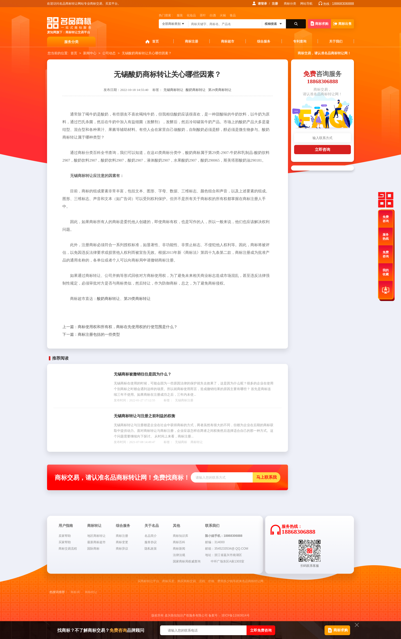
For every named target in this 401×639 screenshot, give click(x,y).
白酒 (213, 15)
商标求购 (319, 23)
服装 (180, 15)
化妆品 (191, 15)
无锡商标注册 (184, 400)
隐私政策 (150, 548)
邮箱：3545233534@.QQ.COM (226, 548)
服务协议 (150, 542)
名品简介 (150, 536)
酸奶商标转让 (196, 90)
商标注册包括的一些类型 (91, 334)
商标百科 (179, 542)
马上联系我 (266, 477)
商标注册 (191, 41)
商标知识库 (180, 536)
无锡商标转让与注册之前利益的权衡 (144, 416)
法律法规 (179, 555)
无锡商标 (181, 442)
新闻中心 (89, 53)
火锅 (223, 15)
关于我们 (335, 41)
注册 (275, 3)
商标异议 (122, 548)
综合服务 (263, 41)
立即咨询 (322, 149)
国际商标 (93, 548)
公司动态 (109, 53)
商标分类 (290, 3)
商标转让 (197, 442)
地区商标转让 (96, 536)
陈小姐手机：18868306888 (223, 536)
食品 (233, 15)
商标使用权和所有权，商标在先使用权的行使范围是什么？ (119, 327)
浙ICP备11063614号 (235, 615)
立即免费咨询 (261, 630)
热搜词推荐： (58, 592)
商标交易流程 (68, 548)
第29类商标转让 (219, 90)
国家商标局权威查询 (187, 561)
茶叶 (203, 15)
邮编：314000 (215, 542)
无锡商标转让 (173, 90)
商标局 (75, 592)
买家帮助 (65, 542)
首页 (155, 41)
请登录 (262, 3)
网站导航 (306, 3)
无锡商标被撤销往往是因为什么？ (142, 374)
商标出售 (342, 24)
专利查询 (299, 41)
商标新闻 (179, 548)
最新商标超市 (96, 542)
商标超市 (227, 41)
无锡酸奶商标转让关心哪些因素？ (147, 53)
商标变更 (122, 542)
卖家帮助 (65, 536)
